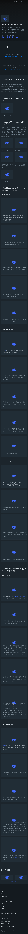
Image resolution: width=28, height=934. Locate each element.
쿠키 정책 (3, 916)
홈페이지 (17, 857)
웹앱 (4, 350)
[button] (11, 881)
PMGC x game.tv (5, 908)
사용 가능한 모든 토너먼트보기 (14, 69)
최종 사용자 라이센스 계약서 (7, 926)
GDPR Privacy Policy (5, 921)
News (2, 906)
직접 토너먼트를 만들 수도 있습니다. (11, 37)
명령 (2, 903)
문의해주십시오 (4, 896)
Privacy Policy (4, 918)
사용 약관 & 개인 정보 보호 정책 (8, 913)
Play (2, 891)
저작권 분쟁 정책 (5, 923)
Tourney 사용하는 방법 (6, 901)
